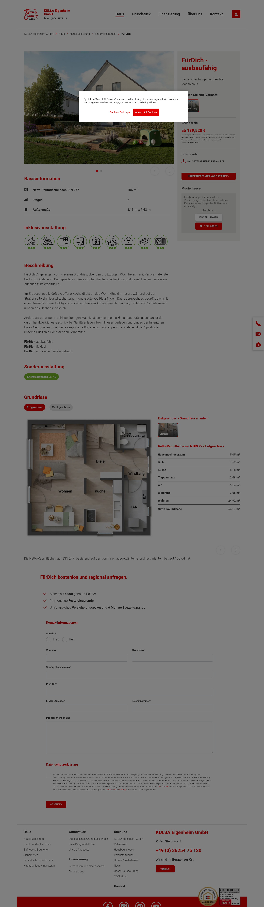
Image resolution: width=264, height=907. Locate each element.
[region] (133, 106)
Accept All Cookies (146, 112)
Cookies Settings (120, 112)
